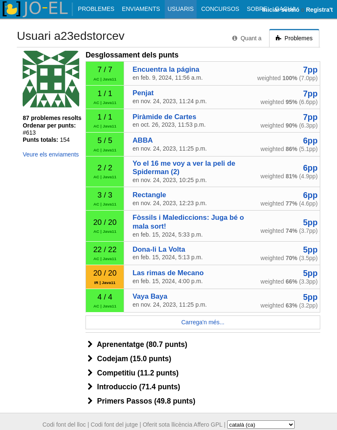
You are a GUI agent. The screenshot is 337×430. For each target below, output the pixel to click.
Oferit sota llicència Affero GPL (182, 424)
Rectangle (149, 195)
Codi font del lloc (64, 424)
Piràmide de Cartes (164, 117)
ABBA (142, 140)
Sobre (257, 8)
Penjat (142, 93)
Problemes (96, 8)
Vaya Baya (149, 296)
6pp (310, 140)
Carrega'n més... (202, 322)
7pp (310, 69)
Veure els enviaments (51, 154)
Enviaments (141, 8)
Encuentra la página (165, 69)
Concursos (220, 8)
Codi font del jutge (114, 424)
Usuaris (181, 8)
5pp (310, 222)
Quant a (247, 38)
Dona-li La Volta (158, 249)
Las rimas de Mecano (168, 273)
